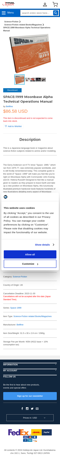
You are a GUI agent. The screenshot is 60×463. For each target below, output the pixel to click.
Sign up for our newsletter (30, 396)
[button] (51, 39)
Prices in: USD (30, 418)
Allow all (30, 254)
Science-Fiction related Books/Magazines (23, 25)
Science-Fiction (11, 22)
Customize (30, 263)
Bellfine (9, 106)
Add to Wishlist (13, 126)
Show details (42, 244)
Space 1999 (15, 308)
